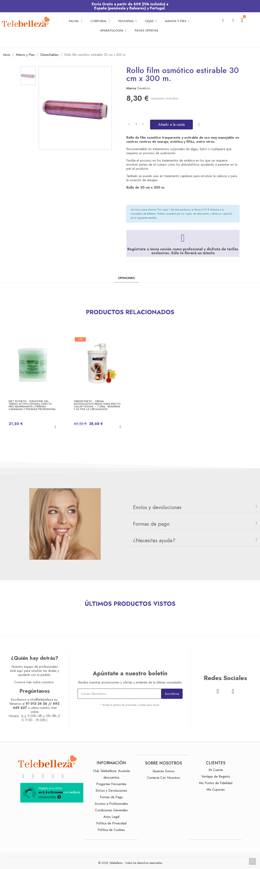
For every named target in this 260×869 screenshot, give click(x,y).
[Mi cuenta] (233, 20)
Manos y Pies (177, 21)
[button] (223, 20)
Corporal (100, 21)
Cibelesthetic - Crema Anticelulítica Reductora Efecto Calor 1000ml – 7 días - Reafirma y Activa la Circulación (97, 405)
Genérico (143, 88)
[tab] (195, 507)
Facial (75, 21)
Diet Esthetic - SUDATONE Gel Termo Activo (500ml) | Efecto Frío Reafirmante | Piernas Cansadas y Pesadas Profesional (32, 405)
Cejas (151, 21)
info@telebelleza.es (43, 699)
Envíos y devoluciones (157, 507)
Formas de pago (151, 523)
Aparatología (113, 30)
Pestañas (127, 21)
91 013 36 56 (36, 703)
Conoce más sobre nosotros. (34, 682)
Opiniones (126, 278)
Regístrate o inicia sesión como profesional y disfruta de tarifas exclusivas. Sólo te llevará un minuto (182, 251)
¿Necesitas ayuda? (154, 540)
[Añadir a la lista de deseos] (199, 125)
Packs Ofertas (146, 30)
